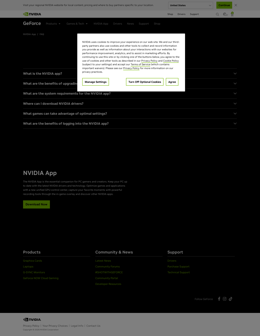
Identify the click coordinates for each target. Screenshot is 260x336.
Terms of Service (140, 64)
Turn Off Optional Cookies (145, 82)
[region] (131, 62)
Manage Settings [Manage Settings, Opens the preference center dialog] (95, 82)
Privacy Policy (149, 60)
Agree (172, 82)
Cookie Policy (171, 60)
